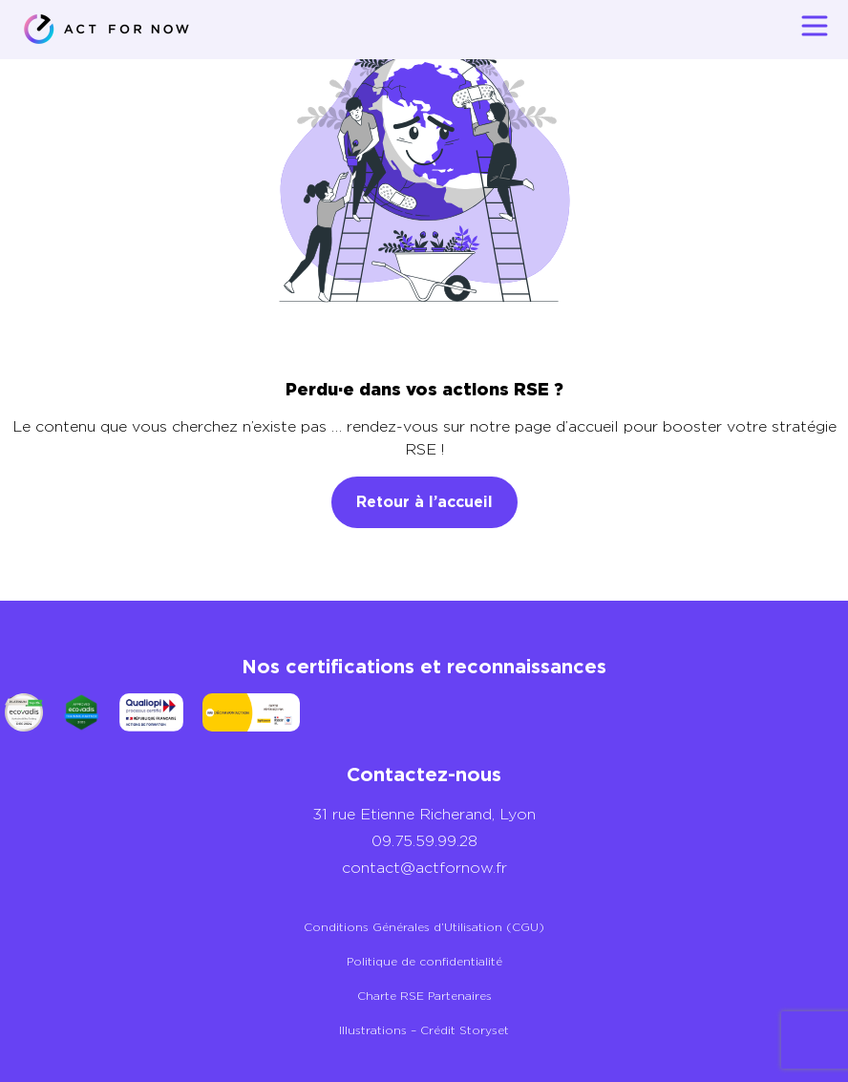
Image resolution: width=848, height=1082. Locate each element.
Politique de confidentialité (424, 961)
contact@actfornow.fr (424, 868)
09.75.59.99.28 (424, 841)
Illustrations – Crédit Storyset (424, 1030)
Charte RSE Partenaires (424, 995)
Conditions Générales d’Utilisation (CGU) (424, 927)
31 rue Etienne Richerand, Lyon (424, 814)
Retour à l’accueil (424, 502)
